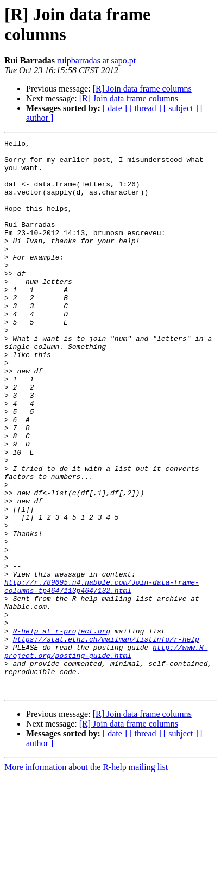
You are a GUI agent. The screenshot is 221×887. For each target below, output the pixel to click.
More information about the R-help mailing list (86, 877)
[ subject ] (180, 108)
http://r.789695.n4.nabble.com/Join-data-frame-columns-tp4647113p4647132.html (101, 676)
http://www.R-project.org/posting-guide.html (105, 754)
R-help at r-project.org (61, 730)
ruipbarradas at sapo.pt (96, 60)
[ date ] (115, 108)
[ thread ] (145, 108)
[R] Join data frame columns (142, 88)
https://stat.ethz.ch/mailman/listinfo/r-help (106, 739)
